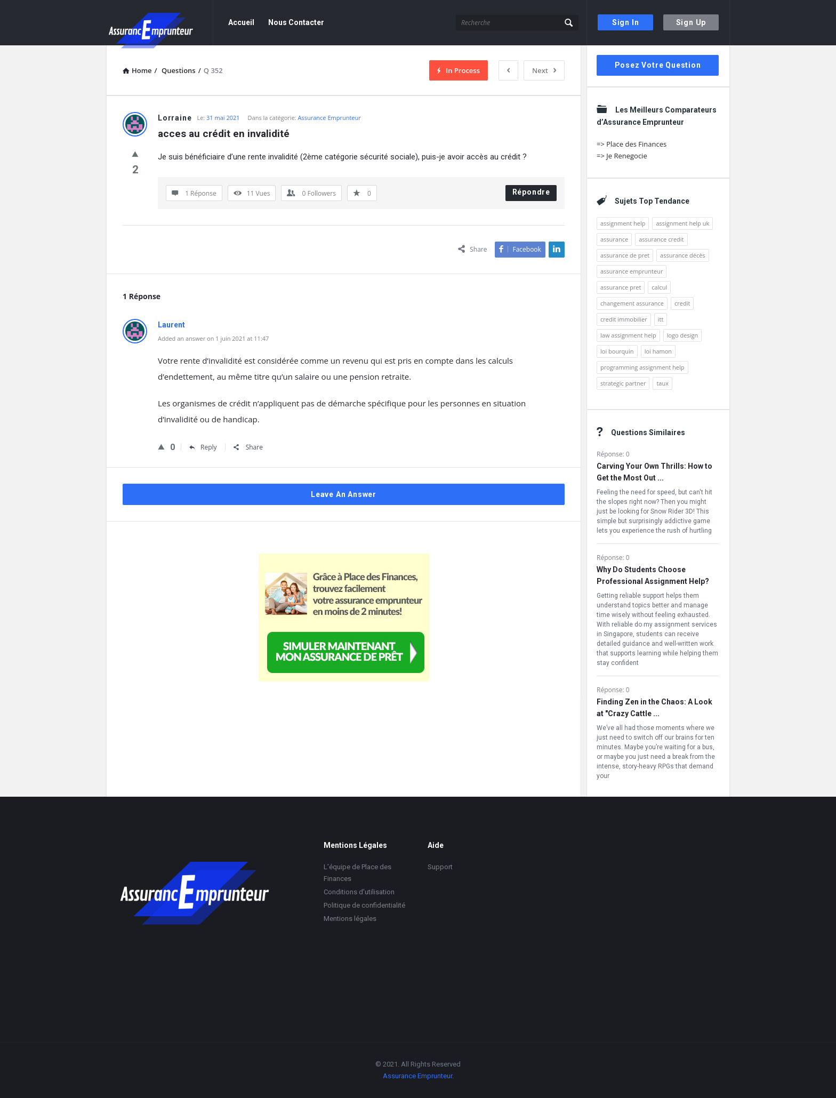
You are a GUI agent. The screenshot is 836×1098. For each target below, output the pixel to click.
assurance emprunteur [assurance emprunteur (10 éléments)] (631, 271)
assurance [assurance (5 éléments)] (614, 239)
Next (544, 70)
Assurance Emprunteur (329, 118)
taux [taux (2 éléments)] (662, 383)
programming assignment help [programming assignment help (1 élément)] (642, 367)
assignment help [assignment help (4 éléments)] (622, 223)
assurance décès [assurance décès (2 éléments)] (682, 255)
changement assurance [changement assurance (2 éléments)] (632, 303)
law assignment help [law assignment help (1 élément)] (628, 335)
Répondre (531, 192)
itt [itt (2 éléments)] (661, 319)
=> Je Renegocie (622, 156)
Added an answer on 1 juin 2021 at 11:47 (213, 338)
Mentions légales (350, 919)
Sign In (625, 22)
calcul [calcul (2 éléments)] (659, 287)
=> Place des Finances (631, 144)
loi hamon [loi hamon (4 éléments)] (658, 351)
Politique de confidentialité (364, 905)
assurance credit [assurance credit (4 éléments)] (661, 239)
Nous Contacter (296, 22)
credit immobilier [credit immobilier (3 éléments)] (623, 319)
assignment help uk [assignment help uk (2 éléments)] (682, 223)
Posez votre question (658, 65)
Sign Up (691, 22)
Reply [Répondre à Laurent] (203, 447)
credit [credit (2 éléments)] (682, 303)
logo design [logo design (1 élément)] (682, 335)
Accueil (241, 22)
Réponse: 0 (613, 454)
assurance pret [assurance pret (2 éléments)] (620, 287)
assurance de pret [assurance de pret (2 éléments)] (624, 255)
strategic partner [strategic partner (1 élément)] (623, 383)
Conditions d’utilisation (359, 892)
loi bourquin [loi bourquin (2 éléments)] (617, 351)
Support (440, 867)
